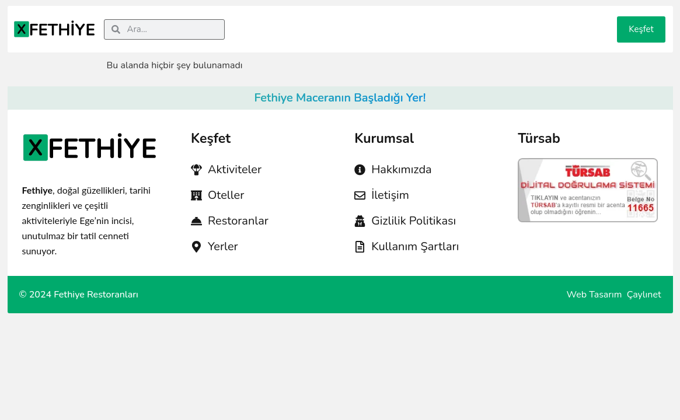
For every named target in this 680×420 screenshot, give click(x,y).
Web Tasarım (596, 294)
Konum (462, 20)
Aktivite (252, 20)
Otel (288, 20)
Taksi (498, 20)
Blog (529, 20)
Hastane (367, 20)
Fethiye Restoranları (96, 294)
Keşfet (641, 29)
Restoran (416, 20)
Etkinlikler (572, 20)
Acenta (324, 20)
